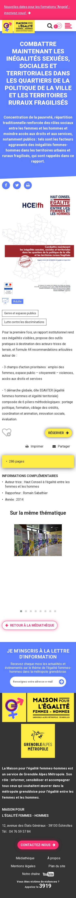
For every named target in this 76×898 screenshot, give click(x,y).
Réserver (56, 433)
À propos (53, 858)
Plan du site (56, 866)
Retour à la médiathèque (32, 625)
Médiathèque (25, 858)
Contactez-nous (35, 845)
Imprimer (37, 446)
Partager (64, 446)
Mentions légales (23, 866)
